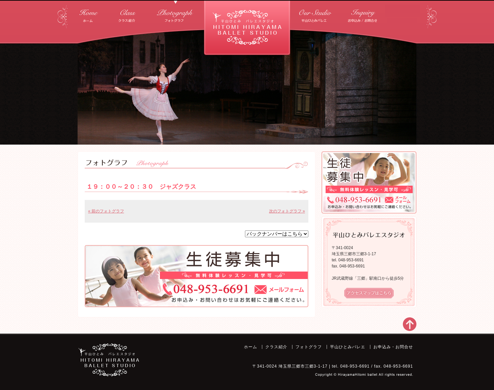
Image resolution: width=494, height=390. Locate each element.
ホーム (89, 13)
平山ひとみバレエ (316, 13)
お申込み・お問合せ (363, 13)
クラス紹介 (127, 13)
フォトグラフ (175, 13)
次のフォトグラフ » (287, 211)
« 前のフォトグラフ (106, 211)
